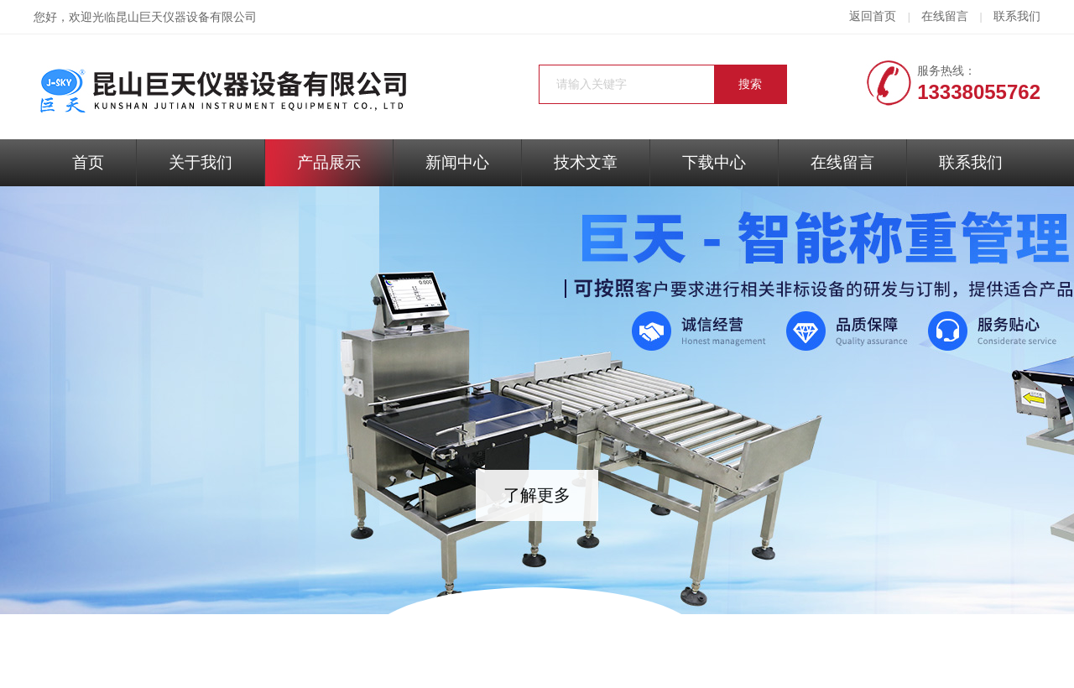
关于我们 (200, 162)
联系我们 (1016, 16)
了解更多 (537, 495)
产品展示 (329, 162)
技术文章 (586, 162)
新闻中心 (457, 162)
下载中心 (714, 162)
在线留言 (944, 16)
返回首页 (872, 16)
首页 (88, 162)
